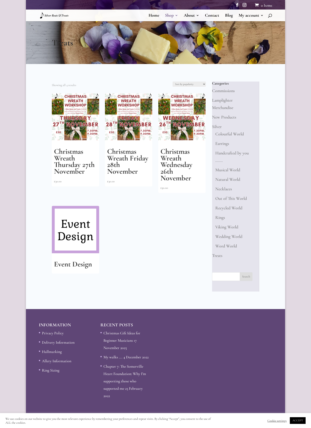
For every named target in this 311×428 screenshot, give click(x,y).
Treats (217, 255)
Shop (169, 16)
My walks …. (112, 357)
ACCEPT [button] (297, 420)
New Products (224, 117)
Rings (220, 217)
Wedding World (228, 236)
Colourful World (229, 134)
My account (249, 16)
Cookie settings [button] (277, 421)
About (189, 16)
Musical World (227, 170)
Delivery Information (58, 342)
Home (154, 16)
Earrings (222, 143)
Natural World (227, 179)
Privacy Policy (53, 333)
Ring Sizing (50, 370)
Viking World (226, 227)
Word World (226, 246)
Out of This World (231, 198)
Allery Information (56, 361)
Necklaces (223, 189)
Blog (229, 16)
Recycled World (228, 208)
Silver (217, 126)
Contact (212, 16)
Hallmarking (52, 351)
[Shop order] (189, 84)
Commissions (223, 90)
